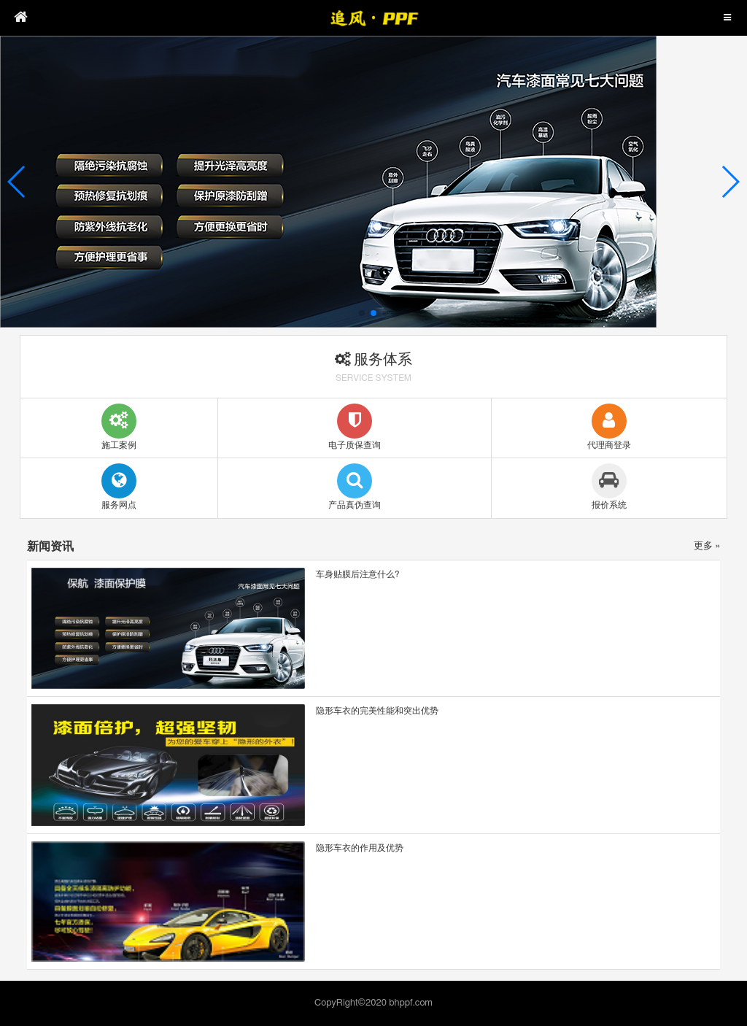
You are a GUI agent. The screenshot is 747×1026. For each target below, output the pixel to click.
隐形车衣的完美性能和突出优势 (377, 710)
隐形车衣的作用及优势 (359, 848)
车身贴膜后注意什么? (358, 574)
